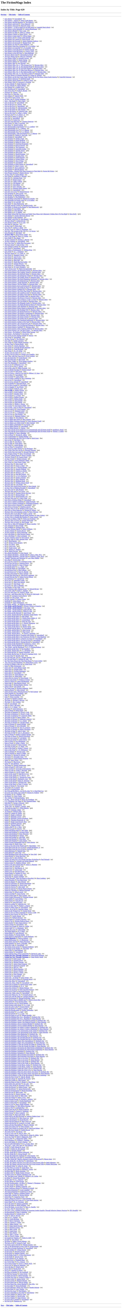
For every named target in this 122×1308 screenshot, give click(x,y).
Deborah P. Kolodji (28, 1188)
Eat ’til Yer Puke (10, 1262)
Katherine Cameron (26, 719)
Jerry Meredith (21, 726)
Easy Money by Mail (11, 32)
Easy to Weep (9, 447)
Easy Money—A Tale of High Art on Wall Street (19, 27)
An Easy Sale (9, 226)
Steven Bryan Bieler (19, 1178)
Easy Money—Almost (11, 20)
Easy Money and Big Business (14, 22)
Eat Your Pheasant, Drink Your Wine (16, 1287)
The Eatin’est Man (10, 808)
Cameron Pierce (24, 563)
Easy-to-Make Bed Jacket (12, 419)
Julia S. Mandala (19, 585)
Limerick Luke (23, 111)
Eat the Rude (8, 1256)
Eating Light (8, 928)
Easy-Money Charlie (11, 34)
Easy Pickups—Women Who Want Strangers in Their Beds (23, 171)
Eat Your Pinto (9, 1289)
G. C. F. (23, 352)
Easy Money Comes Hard (12, 36)
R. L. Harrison (19, 1179)
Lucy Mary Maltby (33, 558)
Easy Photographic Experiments (14, 126)
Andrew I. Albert (18, 227)
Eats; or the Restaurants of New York (16, 1246)
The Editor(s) (29, 22)
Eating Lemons (9, 924)
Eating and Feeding (10, 837)
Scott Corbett (38, 661)
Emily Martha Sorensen (21, 342)
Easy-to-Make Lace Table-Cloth (14, 423)
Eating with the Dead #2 (12, 1121)
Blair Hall (17, 260)
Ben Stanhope (18, 217)
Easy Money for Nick (11, 44)
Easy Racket (8, 195)
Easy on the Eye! (10, 104)
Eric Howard (22, 63)
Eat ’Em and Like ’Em (11, 657)
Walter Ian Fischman (29, 519)
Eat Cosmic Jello (10, 590)
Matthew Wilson (21, 863)
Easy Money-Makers (11, 61)
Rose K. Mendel (23, 572)
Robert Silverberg (25, 729)
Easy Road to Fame (10, 222)
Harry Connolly (20, 1113)
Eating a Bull (9, 827)
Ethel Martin (18, 402)
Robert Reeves (24, 173)
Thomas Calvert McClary (23, 493)
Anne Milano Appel (20, 668)
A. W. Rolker (31, 46)
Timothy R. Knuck (17, 1270)
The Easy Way (9, 464)
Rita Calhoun (22, 570)
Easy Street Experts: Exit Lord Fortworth (17, 286)
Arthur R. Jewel (28, 80)
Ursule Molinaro (29, 936)
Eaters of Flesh (9, 769)
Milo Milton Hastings (24, 1106)
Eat (6, 541)
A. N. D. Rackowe (21, 476)
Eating (7, 810)
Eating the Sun (9, 1092)
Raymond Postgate (24, 991)
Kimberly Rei (36, 1017)
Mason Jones (48, 1159)
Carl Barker (23, 738)
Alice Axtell (19, 464)
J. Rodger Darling (26, 657)
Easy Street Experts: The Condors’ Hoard (17, 272)
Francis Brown (21, 531)
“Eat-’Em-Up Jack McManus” (14, 662)
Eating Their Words (10, 1085)
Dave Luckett (23, 895)
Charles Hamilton (19, 346)
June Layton (19, 193)
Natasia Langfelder (22, 1203)
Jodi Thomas (22, 109)
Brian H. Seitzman (24, 781)
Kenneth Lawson (23, 58)
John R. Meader (25, 1077)
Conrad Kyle (20, 578)
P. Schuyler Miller (26, 715)
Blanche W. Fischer (29, 198)
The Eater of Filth (10, 733)
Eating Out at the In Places (13, 979)
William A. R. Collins (31, 1176)
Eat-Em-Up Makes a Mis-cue (13, 664)
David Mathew (23, 1003)
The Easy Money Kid (11, 55)
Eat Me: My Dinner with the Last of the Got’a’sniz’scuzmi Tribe (24, 1162)
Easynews (8, 92)
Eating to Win (9, 1108)
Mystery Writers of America (32, 606)
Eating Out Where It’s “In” (13, 995)
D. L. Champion (19, 251)
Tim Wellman (15, 763)
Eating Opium (9, 952)
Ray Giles (17, 587)
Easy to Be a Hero (10, 368)
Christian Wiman (28, 897)
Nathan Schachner (24, 652)
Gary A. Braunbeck (24, 733)
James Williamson (18, 602)
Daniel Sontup (22, 60)
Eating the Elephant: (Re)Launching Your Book (19, 1054)
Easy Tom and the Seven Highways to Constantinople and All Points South (27, 430)
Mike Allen (24, 1096)
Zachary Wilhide (19, 876)
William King (28, 250)
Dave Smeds (32, 486)
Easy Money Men (10, 63)
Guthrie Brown (25, 1130)
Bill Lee (16, 967)
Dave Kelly (73, 214)
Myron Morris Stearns (25, 888)
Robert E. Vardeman (22, 1111)
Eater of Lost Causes (11, 738)
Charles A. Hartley (21, 471)
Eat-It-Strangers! (10, 1140)
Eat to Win (8, 1268)
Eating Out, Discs (10, 981)
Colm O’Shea (20, 245)
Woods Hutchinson (25, 883)
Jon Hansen (13, 703)
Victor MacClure (20, 856)
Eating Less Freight (10, 926)
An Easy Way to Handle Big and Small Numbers (19, 515)
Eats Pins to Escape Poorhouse (14, 1248)
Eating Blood (9, 852)
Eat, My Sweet (9, 1185)
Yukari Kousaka (23, 1275)
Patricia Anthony (23, 938)
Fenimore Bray (20, 527)
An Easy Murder (10, 84)
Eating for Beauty (10, 882)
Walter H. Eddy (26, 1238)
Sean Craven (16, 97)
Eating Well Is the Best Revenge (14, 1116)
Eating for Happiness (11, 885)
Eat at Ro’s (8, 585)
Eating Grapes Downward (12, 897)
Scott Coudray (18, 392)
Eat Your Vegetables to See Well (14, 1292)
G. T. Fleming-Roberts (34, 647)
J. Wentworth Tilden (21, 1138)
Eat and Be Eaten (10, 566)
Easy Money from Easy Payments (15, 46)
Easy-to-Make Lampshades (13, 424)
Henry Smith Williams (22, 1104)
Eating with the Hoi (11, 1123)
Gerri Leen (12, 546)
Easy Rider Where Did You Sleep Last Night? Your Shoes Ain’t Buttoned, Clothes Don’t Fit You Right (36, 214)
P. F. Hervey (22, 775)
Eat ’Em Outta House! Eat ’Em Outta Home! (18, 661)
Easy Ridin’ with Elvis (11, 219)
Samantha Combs (19, 580)
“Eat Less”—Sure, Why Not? (13, 1145)
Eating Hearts (9, 900)
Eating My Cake (10, 945)
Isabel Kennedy (31, 501)
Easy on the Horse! (10, 111)
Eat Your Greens (10, 1280)
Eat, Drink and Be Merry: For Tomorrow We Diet (20, 637)
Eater (6, 695)
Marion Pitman (20, 495)
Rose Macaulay (24, 834)
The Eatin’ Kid (9, 1132)
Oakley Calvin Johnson (19, 1241)
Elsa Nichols (19, 414)
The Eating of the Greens (12, 947)
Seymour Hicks (24, 832)
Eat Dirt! (7, 597)
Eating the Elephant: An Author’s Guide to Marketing (21, 1027)
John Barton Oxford (20, 683)
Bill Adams (25, 616)
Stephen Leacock (25, 507)
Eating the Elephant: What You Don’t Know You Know (21, 1072)
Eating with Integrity (11, 1120)
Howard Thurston (30, 450)
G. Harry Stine (22, 498)
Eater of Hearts (9, 734)
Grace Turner (18, 796)
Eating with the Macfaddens (13, 1125)
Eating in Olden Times (11, 907)
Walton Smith (18, 399)
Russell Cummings (40, 1075)
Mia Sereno (16, 762)
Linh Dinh (22, 837)
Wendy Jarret (20, 1267)
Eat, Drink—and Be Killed (13, 609)
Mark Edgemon (51, 1162)
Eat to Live (8, 1265)
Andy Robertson (18, 709)
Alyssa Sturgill (22, 1154)
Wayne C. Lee (20, 472)
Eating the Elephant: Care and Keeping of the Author (21, 1030)
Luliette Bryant (20, 221)
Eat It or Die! (9, 1138)
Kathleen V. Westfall (20, 176)
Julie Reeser (30, 1161)
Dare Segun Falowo (21, 923)
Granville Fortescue (65, 77)
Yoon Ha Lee (19, 900)
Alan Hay (16, 224)
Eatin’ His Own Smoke (12, 1130)
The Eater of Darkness (11, 712)
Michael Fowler (28, 205)
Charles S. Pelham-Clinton (21, 1193)
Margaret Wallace (20, 416)
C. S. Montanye (19, 412)
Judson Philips (21, 85)
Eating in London (10, 904)
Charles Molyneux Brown (22, 215)
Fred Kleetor (30, 1292)
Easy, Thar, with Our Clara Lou (14, 356)
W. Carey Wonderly (20, 267)
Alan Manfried (41, 637)
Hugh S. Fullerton (16, 815)
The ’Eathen (8, 798)
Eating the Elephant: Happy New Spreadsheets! (19, 1041)
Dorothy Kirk (20, 656)
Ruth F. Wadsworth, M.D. (24, 1137)
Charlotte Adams (16, 810)
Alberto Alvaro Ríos (34, 1000)
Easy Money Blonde (11, 31)
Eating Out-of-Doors (11, 989)
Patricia (31, 335)
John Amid (21, 887)
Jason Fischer (21, 894)
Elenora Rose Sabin (26, 984)
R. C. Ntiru (18, 827)
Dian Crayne (26, 630)
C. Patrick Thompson (28, 623)
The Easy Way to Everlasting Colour (16, 512)
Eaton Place (8, 1197)
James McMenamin (23, 681)
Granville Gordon (20, 149)
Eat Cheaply (8, 587)
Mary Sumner (26, 419)
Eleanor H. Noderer (33, 792)
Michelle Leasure (16, 816)
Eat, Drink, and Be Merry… (13, 633)
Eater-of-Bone (9, 710)
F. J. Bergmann (19, 928)
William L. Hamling (23, 1140)
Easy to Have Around (11, 385)
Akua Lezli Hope (19, 1114)
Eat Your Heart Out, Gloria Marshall (16, 1284)
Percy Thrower (33, 512)
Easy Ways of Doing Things (13, 500)
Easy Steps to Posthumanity (13, 250)
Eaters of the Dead (10, 777)
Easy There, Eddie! (10, 361)
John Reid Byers (21, 383)
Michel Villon (27, 626)
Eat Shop (7, 1241)
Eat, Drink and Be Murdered (13, 644)
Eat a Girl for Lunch (11, 561)
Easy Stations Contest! (11, 246)
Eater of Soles (9, 741)
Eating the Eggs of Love (12, 1015)
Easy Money (8, 19)
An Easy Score (9, 229)
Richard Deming (19, 195)
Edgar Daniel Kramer (16, 1226)
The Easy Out (9, 114)
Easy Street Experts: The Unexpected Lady (18, 323)
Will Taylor (18, 371)
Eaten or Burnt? (9, 690)
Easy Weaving (9, 525)
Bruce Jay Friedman (28, 799)
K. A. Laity (21, 1013)
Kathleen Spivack (16, 823)
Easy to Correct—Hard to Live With (16, 373)
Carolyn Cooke (18, 875)
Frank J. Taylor (27, 513)
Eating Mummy (9, 943)
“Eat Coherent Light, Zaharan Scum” (16, 589)
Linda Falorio (23, 739)
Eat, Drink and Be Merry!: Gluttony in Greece (19, 638)
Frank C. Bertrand (21, 770)
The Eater (8, 700)
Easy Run (7, 224)
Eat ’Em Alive (9, 656)
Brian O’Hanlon (18, 971)
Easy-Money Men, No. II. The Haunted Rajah (19, 67)
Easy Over (8, 120)
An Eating (8, 811)
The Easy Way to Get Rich (13, 513)
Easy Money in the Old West (13, 53)
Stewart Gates (21, 751)
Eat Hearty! (8, 794)
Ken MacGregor (19, 871)
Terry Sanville (17, 186)
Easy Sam (8, 227)
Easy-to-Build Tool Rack (12, 370)
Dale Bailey (32, 846)
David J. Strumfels (29, 633)
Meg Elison (31, 1082)
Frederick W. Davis (26, 1191)
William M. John (23, 659)
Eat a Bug (8, 560)
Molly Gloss (18, 844)
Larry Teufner (20, 1289)
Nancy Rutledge (21, 433)
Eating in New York (11, 905)
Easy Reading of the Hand (13, 198)
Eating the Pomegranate (12, 1090)
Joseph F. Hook (24, 592)
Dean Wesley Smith (22, 234)
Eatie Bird (8, 803)
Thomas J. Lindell (58, 431)
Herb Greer (35, 438)
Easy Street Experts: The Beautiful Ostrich (18, 270)
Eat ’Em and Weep (10, 659)
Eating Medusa (9, 935)
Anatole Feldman (21, 469)
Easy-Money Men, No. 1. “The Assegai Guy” (18, 65)
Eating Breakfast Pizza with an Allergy (16, 854)
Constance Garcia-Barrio (19, 596)
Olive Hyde (18, 152)
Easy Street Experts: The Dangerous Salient (18, 275)
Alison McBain (21, 724)
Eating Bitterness (10, 851)
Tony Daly (34, 854)
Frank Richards (18, 349)
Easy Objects (9, 96)
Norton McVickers (48, 171)
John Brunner (20, 489)
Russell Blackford (15, 695)
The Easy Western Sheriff (12, 529)
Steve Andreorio (20, 168)
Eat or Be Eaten (9, 1203)
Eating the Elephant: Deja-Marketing (16, 1034)
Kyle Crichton (30, 356)
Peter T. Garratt (23, 784)
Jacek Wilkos (19, 899)
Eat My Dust (8, 1179)
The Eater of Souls (10, 745)
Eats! (6, 1236)
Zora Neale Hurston (32, 1200)
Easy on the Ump (10, 113)
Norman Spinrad (16, 1150)
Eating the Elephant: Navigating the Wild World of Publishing (23, 1048)
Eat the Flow (8, 1251)
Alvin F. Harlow (23, 1142)
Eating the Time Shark (11, 1096)
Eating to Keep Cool (11, 1101)
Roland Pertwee (24, 192)
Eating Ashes (9, 844)
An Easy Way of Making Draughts (15, 488)
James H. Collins (24, 926)
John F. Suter (22, 731)
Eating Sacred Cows (11, 1003)
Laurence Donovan (28, 121)
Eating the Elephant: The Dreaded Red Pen (18, 1037)
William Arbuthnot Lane (23, 1174)
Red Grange (25, 522)
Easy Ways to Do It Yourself (13, 505)
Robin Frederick (24, 1109)
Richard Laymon (15, 1227)
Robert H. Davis (20, 142)
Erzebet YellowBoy (27, 1010)
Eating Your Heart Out (11, 1126)
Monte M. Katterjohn (25, 269)
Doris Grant (23, 885)
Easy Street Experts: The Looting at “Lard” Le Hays (21, 299)
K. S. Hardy (23, 721)
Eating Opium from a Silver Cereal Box (17, 953)
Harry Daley (22, 101)
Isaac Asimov (41, 515)
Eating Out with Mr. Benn (12, 996)
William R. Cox (19, 364)
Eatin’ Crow (8, 804)
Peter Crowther (14, 697)
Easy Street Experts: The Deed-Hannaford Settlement (21, 279)
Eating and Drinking (11, 832)
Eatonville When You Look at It (14, 1200)
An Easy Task (9, 344)
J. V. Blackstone (23, 940)
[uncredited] (18, 19)
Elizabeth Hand (20, 1260)
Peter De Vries (26, 621)
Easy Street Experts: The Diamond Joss (17, 281)
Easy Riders (8, 209)
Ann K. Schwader (21, 943)
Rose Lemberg (41, 878)
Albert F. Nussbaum (22, 229)
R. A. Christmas (19, 1202)
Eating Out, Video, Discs (12, 993)
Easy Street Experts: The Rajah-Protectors (17, 311)
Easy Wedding (9, 527)
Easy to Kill (8, 388)
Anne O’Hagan (23, 565)
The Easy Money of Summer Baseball (16, 75)
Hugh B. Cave (18, 388)
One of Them (19, 161)
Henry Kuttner (22, 745)
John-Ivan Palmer (34, 1128)
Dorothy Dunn (18, 394)
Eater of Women (9, 751)
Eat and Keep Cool (10, 570)
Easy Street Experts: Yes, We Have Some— (18, 330)
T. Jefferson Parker (19, 265)
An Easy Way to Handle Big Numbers (16, 517)
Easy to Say (8, 440)
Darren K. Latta (36, 953)
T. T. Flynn (17, 395)
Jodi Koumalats (22, 108)
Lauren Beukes (18, 445)
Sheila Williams (21, 1205)
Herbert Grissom (22, 459)
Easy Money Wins (10, 82)
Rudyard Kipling (19, 798)
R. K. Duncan (19, 1258)
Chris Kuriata (31, 1155)
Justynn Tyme (19, 1256)
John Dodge (21, 929)
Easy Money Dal (10, 37)
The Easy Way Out (10, 491)
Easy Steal (8, 248)
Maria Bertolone (25, 941)
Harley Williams (27, 529)
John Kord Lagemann (27, 575)
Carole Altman (16, 916)
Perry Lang (22, 31)
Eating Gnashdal (10, 894)
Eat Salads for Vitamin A (12, 1238)
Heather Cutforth (17, 698)
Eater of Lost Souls (10, 739)
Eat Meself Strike (10, 1166)
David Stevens (20, 1209)
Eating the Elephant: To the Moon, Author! (18, 1065)
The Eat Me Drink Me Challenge (15, 1155)
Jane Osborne (22, 882)
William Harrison (17, 917)
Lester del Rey (27, 609)
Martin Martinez (19, 969)
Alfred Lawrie (18, 892)
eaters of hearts (9, 772)
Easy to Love (9, 411)
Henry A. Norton (17, 116)
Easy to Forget (9, 376)
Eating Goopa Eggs (10, 895)
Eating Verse (8, 1114)
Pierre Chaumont (15, 1221)
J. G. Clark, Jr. (20, 253)
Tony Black (15, 1239)
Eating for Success (10, 887)
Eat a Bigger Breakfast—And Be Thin (16, 555)
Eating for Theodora (11, 890)
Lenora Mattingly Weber (21, 460)
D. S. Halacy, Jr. (20, 114)
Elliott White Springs (28, 332)
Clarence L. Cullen (15, 1222)
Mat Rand (19, 233)
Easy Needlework (10, 89)
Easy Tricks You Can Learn (13, 452)
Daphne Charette (19, 1253)
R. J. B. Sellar (18, 351)
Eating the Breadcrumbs (12, 1010)
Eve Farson (27, 424)
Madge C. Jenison (24, 905)
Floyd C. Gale (25, 712)
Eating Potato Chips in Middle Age (15, 1000)
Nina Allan (22, 839)
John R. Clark (21, 1294)
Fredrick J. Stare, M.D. (37, 556)
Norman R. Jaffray (21, 435)
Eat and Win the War (11, 577)
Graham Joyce (20, 1214)
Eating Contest (9, 863)
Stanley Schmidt (21, 477)
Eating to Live (9, 1104)
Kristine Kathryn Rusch (22, 921)
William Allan (17, 811)
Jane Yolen (24, 830)
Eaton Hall (8, 1193)
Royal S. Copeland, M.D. (29, 654)
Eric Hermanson (20, 741)
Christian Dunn (17, 178)
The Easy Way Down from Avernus (15, 486)
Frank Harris (18, 804)
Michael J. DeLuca (18, 700)
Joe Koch (30, 849)
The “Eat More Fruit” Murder (14, 1176)
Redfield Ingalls (25, 79)
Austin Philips (19, 174)
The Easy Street (9, 253)
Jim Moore (19, 1132)
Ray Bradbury (25, 649)
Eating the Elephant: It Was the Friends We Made (20, 1044)
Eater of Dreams (10, 724)
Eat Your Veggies (10, 1294)
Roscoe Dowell (20, 145)
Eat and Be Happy (10, 568)
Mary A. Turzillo (30, 1207)
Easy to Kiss (8, 400)
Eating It (7, 916)
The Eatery (8, 787)
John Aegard (22, 1080)
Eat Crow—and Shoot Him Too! (14, 594)
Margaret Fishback (28, 947)
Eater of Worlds (9, 753)
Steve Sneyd (25, 537)
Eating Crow (8, 868)
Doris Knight (18, 400)
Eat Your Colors (9, 1279)
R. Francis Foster (22, 457)
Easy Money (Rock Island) (13, 80)
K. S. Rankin (18, 212)
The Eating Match (10, 931)
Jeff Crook (19, 767)
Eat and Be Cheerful (11, 565)
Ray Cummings (26, 378)
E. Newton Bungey (21, 467)
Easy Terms (8, 346)
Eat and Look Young (11, 573)
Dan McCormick (21, 474)
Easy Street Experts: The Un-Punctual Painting (19, 325)
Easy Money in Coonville (12, 48)
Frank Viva (16, 120)
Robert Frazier (23, 1087)
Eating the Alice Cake (11, 1007)
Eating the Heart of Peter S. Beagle (15, 1082)
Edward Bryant (34, 589)
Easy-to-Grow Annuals (12, 382)
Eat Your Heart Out (10, 1282)
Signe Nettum (21, 1298)
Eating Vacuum (9, 1111)
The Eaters (8, 755)
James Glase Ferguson (20, 964)
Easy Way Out (9, 489)
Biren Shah (18, 226)
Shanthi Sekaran (34, 1287)
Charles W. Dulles (16, 813)
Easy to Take (8, 441)
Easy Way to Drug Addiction (13, 510)
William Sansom (27, 1245)
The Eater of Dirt (10, 717)
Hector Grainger (21, 1094)
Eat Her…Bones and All (12, 799)
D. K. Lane (22, 222)
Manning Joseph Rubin (31, 614)
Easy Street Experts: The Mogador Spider (17, 303)
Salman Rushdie (27, 1015)
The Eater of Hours (10, 736)
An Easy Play (9, 174)
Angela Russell (20, 157)
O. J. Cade (27, 1005)
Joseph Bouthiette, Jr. (33, 847)
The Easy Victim (10, 457)
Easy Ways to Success (11, 507)
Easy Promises (9, 193)
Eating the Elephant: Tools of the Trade (16, 1061)
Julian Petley (18, 676)
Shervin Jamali (23, 1282)
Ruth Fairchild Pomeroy (27, 989)
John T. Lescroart (19, 123)
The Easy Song (9, 245)
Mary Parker (20, 1185)
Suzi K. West (23, 1133)
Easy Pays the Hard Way (12, 121)
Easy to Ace (8, 364)
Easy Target (8, 342)
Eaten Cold (8, 686)
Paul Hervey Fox (24, 774)
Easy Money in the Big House (14, 49)
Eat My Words (9, 1186)
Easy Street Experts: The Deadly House (17, 277)
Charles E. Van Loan (21, 135)
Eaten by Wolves (10, 681)
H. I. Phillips (18, 794)
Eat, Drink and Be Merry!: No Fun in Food (18, 640)
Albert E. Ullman (25, 32)
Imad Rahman (18, 950)
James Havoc (17, 601)
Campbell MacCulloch (43, 27)
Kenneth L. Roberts (27, 1099)
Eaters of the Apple (10, 774)
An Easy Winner (10, 531)
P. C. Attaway (21, 1262)
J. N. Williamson (23, 750)
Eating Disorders (10, 880)
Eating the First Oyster (11, 1077)
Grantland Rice (20, 1108)
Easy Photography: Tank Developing (16, 133)
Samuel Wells (19, 96)
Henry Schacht (23, 573)
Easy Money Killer (10, 58)
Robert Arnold (29, 49)
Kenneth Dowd (18, 960)
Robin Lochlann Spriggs (23, 734)
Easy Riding (8, 215)
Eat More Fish (9, 1173)
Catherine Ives (22, 904)
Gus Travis (25, 334)
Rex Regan (17, 238)
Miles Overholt (22, 368)
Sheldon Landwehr (21, 1186)
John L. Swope (14, 1234)
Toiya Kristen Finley (21, 1001)
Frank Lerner (13, 548)
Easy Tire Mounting (11, 363)
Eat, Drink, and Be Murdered (13, 645)
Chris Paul (18, 852)
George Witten (19, 159)
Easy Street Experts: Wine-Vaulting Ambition (18, 328)
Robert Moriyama (51, 1164)
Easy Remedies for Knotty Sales (14, 200)
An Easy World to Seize (12, 537)
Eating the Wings (10, 1097)
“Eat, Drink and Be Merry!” (13, 628)
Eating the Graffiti (10, 1080)
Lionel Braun (26, 620)
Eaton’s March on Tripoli (12, 1198)
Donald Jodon (18, 669)
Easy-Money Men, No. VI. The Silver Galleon (19, 73)
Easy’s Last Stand (10, 236)
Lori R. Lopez (20, 772)
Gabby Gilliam (17, 181)
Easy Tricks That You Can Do (14, 450)
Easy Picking (9, 135)
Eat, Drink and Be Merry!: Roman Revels (17, 642)
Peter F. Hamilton (21, 1212)
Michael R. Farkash (19, 755)
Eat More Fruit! (9, 1174)
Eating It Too (9, 921)
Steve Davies (31, 842)
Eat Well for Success (11, 1274)
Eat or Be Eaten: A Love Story (14, 1207)
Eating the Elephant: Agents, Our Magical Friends (20, 1020)
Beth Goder (19, 1092)
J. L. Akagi (20, 566)
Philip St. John (27, 611)
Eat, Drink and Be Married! (13, 613)
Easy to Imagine (9, 387)
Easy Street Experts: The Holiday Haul (16, 296)
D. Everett (17, 787)
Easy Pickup (8, 169)
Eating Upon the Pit (11, 1109)
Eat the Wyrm (9, 1260)
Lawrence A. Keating (24, 82)
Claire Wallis (20, 376)
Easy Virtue (8, 462)
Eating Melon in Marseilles (13, 936)
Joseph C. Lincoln (20, 806)
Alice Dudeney (18, 858)
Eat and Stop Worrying (11, 575)
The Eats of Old (9, 1243)
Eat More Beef (9, 1171)
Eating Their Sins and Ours (13, 1084)
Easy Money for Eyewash (12, 41)
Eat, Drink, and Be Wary (12, 650)
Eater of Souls (9, 743)
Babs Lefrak (13, 1229)
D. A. (22, 986)
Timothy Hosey (20, 150)
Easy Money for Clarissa (12, 39)
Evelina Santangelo (20, 671)
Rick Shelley (13, 1233)
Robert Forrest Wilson (26, 577)
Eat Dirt (7, 596)
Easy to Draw (9, 375)
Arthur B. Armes (22, 1166)
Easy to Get (8, 380)
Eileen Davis (18, 258)
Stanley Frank (20, 138)
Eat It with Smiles (10, 1142)
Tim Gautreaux (20, 147)
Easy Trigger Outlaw (11, 453)
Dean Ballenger (29, 53)
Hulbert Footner (19, 397)
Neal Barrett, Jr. (19, 868)
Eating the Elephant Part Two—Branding (17, 1017)
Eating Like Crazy (10, 929)
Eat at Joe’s (8, 580)
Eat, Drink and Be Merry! (12, 626)
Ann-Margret (24, 219)
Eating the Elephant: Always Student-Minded (18, 1024)
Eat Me (7, 1147)
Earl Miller (17, 209)
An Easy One (9, 99)
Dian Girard (26, 632)
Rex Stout (27, 608)
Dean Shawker (36, 1018)
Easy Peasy (8, 125)
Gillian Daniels (21, 1250)
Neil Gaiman (34, 691)
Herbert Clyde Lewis (26, 508)
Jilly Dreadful (74, 1210)
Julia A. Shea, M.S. (36, 555)
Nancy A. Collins (23, 236)
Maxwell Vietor (25, 25)
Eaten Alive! (8, 674)
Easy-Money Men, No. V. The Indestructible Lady (20, 72)
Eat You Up (8, 1301)
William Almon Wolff (22, 483)
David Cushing (18, 125)
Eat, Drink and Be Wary (12, 649)
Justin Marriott (19, 674)
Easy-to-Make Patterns (11, 426)
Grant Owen (28, 664)
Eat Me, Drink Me (10, 1152)
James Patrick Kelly (25, 1089)
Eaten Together (9, 693)
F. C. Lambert (30, 126)
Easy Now (8, 94)
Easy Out (7, 116)
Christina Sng (22, 782)
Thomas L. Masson (23, 239)
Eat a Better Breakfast (11, 553)
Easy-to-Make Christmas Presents (15, 421)
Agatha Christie (19, 390)
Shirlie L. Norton (19, 404)
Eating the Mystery (10, 1087)
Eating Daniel (9, 873)
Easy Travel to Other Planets (13, 448)
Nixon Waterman (22, 532)
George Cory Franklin (28, 354)
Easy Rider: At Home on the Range (15, 207)
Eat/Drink (8, 601)
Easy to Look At (9, 409)
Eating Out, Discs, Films (12, 983)
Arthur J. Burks (20, 743)
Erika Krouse (20, 1181)
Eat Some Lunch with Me (12, 1245)
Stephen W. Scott (20, 873)
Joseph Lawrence (18, 340)
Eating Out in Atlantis (11, 984)
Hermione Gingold (19, 965)
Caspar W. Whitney (36, 75)
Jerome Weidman (20, 99)
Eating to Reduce (10, 1106)
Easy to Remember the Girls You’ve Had (17, 438)
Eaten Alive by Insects (11, 678)
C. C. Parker (14, 707)
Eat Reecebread (9, 1212)
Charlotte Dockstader (21, 144)
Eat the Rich (8, 1253)
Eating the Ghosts (10, 1078)
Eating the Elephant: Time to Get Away (16, 1058)
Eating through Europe (11, 1099)
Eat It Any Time (9, 1137)
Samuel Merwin (19, 263)
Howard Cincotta (20, 1251)
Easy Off (7, 97)
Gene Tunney (23, 840)
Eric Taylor (24, 914)
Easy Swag (8, 337)
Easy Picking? (9, 138)
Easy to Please (9, 435)
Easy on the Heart (10, 108)
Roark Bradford (20, 140)
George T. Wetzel (23, 748)
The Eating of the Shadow (12, 948)
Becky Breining (20, 1171)
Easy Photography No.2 (12, 130)
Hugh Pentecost (22, 84)
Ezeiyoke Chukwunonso (23, 769)
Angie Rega (25, 1167)
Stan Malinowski (19, 204)
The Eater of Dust (10, 731)
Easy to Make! (9, 418)
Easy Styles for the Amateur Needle (15, 335)
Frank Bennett (23, 358)
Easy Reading (9, 197)
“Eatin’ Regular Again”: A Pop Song (16, 1135)
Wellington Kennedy (32, 503)
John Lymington (22, 536)
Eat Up (7, 1270)
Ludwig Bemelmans (31, 29)
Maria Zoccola (13, 551)
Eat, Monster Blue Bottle (12, 1169)
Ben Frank (22, 359)
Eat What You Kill (10, 1275)
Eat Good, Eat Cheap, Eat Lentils (15, 792)
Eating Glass (8, 892)
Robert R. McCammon (18, 1149)
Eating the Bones (10, 1008)
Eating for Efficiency (11, 883)
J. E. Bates (21, 746)
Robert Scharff (26, 370)
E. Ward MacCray (38, 791)
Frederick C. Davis (30, 644)
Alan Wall (26, 948)
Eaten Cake (8, 683)
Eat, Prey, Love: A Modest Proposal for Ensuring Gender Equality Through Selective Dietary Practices (36, 1210)
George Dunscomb (27, 520)
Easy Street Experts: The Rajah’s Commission (19, 313)
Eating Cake (8, 858)
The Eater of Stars (10, 746)
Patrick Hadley (20, 935)
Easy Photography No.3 (12, 132)
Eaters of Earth (9, 767)
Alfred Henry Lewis (31, 662)
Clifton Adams (27, 36)
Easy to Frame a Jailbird (12, 378)
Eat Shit (7, 1239)
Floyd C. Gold (25, 714)
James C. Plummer (31, 864)
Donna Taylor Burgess (15, 543)
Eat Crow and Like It (11, 592)
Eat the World (9, 1258)
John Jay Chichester (26, 56)
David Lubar (17, 560)
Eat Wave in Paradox (11, 1272)
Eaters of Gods (9, 770)
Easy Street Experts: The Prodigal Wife (17, 310)
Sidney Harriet (14, 1224)
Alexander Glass (18, 757)
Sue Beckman (28, 448)
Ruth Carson (17, 959)
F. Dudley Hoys (19, 87)
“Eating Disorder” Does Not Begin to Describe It (20, 878)
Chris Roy (16, 94)
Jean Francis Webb (20, 406)
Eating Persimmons (10, 998)
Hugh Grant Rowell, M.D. (19, 822)
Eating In (7, 902)
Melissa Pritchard (24, 890)
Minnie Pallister (24, 988)
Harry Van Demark (25, 453)
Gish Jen (17, 866)
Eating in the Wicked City (12, 911)
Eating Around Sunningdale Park (15, 842)
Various (15, 92)
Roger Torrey (24, 34)
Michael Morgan (22, 1280)
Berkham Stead (20, 481)
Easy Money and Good (12, 24)
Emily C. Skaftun (22, 590)
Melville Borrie (19, 169)
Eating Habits (9, 899)
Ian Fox (19, 828)
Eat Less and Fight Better (12, 1143)
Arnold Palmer (34, 1246)
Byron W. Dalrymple (33, 594)
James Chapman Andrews (30, 41)
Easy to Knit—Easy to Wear (13, 407)
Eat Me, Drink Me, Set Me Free (14, 1161)
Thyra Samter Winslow (25, 361)
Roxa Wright (19, 525)
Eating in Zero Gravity (11, 914)
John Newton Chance (23, 534)
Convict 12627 (29, 51)
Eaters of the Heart (10, 784)
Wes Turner (15, 597)
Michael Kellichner (25, 998)
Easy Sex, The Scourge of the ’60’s (15, 231)
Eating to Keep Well (11, 1102)
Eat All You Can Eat (11, 563)
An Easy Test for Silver (12, 352)
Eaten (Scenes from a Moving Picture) (16, 691)
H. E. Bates (21, 931)
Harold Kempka (20, 154)
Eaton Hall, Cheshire (11, 1195)
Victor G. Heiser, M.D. (25, 1263)
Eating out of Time (10, 991)
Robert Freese (17, 180)
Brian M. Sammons (20, 1265)
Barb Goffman (29, 645)
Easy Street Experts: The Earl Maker (16, 284)
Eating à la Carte (10, 828)
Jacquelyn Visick (19, 1197)
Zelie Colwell (20, 690)
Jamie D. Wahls (21, 753)
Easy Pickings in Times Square (14, 164)
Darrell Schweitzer (24, 736)
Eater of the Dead (10, 748)
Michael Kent (27, 43)
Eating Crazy (9, 866)
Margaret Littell (19, 411)
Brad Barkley (13, 541)
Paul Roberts (22, 1291)
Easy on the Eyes (10, 106)
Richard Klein (15, 789)
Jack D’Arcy (17, 257)
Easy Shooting (9, 233)
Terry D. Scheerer (25, 727)
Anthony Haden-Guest (33, 1116)
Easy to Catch (9, 371)
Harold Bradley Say (22, 496)
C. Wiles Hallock (23, 808)
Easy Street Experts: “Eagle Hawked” (16, 282)
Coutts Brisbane (14, 1219)
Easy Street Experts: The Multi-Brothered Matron (20, 305)
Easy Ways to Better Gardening (14, 501)
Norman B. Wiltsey (30, 510)
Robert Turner (21, 599)
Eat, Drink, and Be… (11, 604)
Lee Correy (21, 491)
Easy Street (8, 251)
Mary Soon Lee (24, 1118)
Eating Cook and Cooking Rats (14, 864)
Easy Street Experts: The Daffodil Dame (17, 274)
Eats (6, 1217)
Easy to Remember (10, 436)
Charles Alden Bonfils (24, 37)
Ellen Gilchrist (25, 1126)
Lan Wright (19, 484)
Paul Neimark (45, 859)
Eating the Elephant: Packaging (14, 1051)
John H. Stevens (15, 1215)
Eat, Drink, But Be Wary (12, 654)
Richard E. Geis (23, 779)
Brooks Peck (17, 1268)
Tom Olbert (16, 185)
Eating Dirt (8, 875)
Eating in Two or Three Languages (15, 912)
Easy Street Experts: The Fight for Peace (17, 287)
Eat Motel (8, 1178)
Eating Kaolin (9, 923)
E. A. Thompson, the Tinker (13, 801)
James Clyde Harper (27, 20)
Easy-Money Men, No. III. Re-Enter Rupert (18, 68)
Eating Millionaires (10, 940)
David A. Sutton (18, 972)
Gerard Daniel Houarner (20, 758)
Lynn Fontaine (21, 409)
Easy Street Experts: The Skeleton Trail (17, 315)
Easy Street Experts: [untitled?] (14, 327)
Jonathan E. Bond (58, 430)
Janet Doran (27, 613)
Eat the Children (10, 1250)
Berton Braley (19, 344)
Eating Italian (9, 919)
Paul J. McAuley (15, 705)
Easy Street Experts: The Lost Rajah (16, 301)
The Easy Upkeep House (12, 455)
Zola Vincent (24, 553)
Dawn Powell (26, 39)
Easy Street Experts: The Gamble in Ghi (17, 293)
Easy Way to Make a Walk (13, 519)
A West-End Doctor (25, 1255)
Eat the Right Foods (11, 1255)
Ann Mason (18, 441)
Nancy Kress (14, 760)
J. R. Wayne (32, 231)
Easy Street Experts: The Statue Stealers (17, 317)
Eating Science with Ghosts (13, 1005)
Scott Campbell (25, 1190)
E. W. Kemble (26, 48)
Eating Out (8, 959)
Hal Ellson (17, 440)
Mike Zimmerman (15, 666)
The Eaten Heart (10, 688)
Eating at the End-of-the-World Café (16, 846)
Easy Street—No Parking (12, 332)
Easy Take (8, 340)
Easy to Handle (9, 383)
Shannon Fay (18, 1301)
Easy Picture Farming (11, 173)
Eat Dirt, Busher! (10, 599)
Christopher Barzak (30, 1157)
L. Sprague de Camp (24, 777)
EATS (6, 1215)
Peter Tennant (18, 974)
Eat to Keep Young (10, 1263)
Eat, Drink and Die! (11, 652)
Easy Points (8, 176)
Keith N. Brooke (22, 91)
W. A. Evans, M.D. (28, 1143)
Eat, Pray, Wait (9, 1209)
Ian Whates (20, 387)
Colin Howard (19, 933)
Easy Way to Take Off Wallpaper (15, 524)
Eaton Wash (8, 1202)
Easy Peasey (8, 123)
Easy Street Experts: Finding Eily (15, 289)
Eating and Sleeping (11, 839)
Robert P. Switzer (24, 679)
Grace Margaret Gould (34, 421)
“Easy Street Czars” (11, 269)
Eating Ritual (9, 1001)
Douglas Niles (19, 156)
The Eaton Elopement (11, 1190)
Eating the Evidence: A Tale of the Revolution (19, 1075)
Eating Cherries (9, 861)
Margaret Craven (19, 255)
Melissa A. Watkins (15, 549)
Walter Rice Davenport (24, 243)
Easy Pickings (9, 140)
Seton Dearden (26, 1198)
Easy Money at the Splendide (13, 29)
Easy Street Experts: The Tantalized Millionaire (19, 320)
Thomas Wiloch (15, 825)
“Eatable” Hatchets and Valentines (15, 558)
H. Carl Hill (17, 202)
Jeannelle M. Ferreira (24, 1078)
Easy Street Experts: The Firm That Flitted (17, 291)
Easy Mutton (8, 87)
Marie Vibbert (21, 717)
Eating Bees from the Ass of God (15, 847)
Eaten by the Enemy (11, 679)
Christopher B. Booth (26, 55)
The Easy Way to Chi (11, 508)
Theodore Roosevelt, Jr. (18, 820)
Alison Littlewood (23, 1152)
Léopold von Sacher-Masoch (25, 861)
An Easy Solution (10, 239)
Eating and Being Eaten (12, 830)
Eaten (6, 666)
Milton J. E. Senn (34, 373)
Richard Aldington (22, 688)
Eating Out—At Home (11, 977)
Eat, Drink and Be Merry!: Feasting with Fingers (19, 635)
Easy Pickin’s (9, 166)
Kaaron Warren (24, 1007)
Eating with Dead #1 (11, 1118)
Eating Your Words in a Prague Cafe (16, 1128)
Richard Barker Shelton (21, 685)
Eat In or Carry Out (10, 1133)
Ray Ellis (32, 1284)
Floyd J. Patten (14, 1236)
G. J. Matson (22, 128)
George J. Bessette (18, 803)
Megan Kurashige (26, 1090)
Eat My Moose (9, 1181)
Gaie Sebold (17, 686)
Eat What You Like (10, 1277)
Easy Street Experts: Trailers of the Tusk (17, 322)
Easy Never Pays (10, 91)
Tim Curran (20, 786)
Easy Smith (8, 238)
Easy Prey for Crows (11, 192)
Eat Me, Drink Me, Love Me (13, 1157)
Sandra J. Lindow (22, 1008)
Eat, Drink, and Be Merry (12, 630)
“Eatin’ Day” (8, 806)
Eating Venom (9, 1113)
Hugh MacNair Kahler (20, 262)
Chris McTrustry (17, 902)
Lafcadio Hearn (24, 722)
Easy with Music (10, 534)
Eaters (6, 760)
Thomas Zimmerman (19, 765)
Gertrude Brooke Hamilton (22, 347)
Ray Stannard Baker (30, 801)
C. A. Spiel (20, 1012)
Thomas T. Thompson (34, 1183)
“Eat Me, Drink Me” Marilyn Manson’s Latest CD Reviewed (23, 1159)
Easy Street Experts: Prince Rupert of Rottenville (20, 308)
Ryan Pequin (24, 678)
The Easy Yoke (9, 539)
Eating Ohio (8, 950)
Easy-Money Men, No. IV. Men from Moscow (19, 70)
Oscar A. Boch (20, 465)
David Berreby (24, 1120)
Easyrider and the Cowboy (13, 205)
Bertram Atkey (39, 65)
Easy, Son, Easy (9, 243)
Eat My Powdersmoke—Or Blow (15, 1183)
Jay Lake (26, 1084)
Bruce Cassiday (27, 455)
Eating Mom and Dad (11, 941)
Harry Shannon (20, 479)
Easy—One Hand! (10, 101)
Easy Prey (8, 178)
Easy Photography (10, 128)
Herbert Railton (24, 1195)
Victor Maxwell (25, 24)
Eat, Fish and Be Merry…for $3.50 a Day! (17, 791)
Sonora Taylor (21, 1279)
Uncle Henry (18, 443)
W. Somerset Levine (25, 561)
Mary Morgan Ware (22, 539)
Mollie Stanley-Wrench (23, 1173)
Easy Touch (8, 445)
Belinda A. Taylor (27, 1169)
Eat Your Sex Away (10, 1291)
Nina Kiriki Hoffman (37, 955)
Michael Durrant (19, 962)
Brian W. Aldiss (34, 1135)
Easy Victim (8, 460)
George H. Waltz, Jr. (24, 1277)
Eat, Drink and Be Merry (12, 616)
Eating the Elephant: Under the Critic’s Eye (18, 1068)
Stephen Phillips (23, 436)
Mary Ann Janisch (19, 582)
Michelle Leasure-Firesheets (19, 818)
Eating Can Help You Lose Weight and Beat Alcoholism (22, 859)
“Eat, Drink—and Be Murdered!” (15, 647)
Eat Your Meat (9, 1286)
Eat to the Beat (9, 1267)
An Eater (7, 698)
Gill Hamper (17, 183)
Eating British (9, 856)
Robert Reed (19, 710)
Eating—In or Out (10, 909)
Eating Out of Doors (11, 988)
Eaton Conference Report (12, 1188)
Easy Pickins (8, 168)
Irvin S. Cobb (32, 912)
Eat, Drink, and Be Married (13, 614)
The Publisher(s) (20, 197)
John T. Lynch (19, 166)
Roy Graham (17, 702)
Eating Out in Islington (12, 986)
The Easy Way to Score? (12, 520)
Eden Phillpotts (24, 44)
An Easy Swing (9, 339)
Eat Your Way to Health (12, 1299)
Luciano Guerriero (20, 919)
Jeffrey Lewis (21, 1097)
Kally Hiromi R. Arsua (18, 1147)
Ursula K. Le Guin (24, 1123)
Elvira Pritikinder (21, 1286)
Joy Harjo (12, 544)
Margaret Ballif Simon (20, 188)
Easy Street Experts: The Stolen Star (16, 318)
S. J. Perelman (26, 650)
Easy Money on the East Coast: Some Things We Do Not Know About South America (31, 77)
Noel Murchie (18, 210)
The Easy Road (9, 221)
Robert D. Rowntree (26, 604)
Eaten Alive (8, 668)
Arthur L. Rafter (22, 113)
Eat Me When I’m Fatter (12, 1167)
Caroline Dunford (28, 996)
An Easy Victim (9, 459)
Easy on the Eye (9, 102)
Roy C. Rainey (18, 366)
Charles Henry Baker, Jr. (29, 618)
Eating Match (9, 933)
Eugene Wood (27, 911)
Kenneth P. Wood (24, 1085)
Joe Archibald (24, 1272)
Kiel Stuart (17, 584)
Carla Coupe (18, 870)
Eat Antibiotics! (9, 578)
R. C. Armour (14, 1217)
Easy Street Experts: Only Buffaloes (16, 306)
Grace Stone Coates (20, 462)
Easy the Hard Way (10, 358)
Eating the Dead (9, 1012)
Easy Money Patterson (11, 79)
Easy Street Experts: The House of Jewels (17, 298)
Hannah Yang (21, 851)
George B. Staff (21, 1243)
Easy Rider (8, 202)
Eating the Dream (10, 1013)
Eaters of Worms (10, 786)
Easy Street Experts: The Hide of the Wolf (17, 294)
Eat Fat (7, 789)
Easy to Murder (9, 433)
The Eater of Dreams (11, 719)
